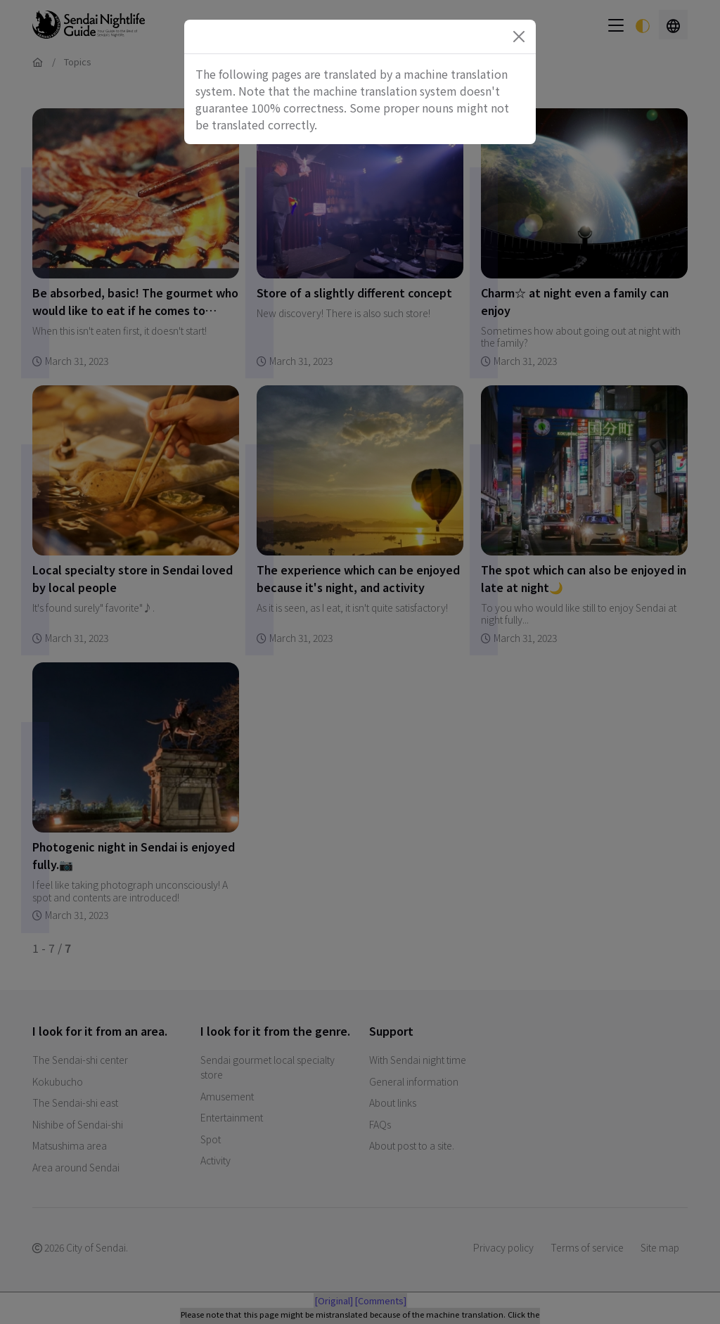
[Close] (519, 36)
